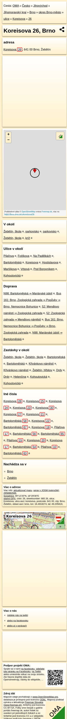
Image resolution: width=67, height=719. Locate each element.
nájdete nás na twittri (17, 615)
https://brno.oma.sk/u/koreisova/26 (19, 214)
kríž (27, 238)
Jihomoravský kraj (15, 12)
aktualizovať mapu (23, 490)
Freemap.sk (47, 211)
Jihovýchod (40, 5)
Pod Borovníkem (43, 269)
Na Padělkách (42, 255)
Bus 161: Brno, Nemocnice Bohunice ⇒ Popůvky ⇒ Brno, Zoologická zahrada (34, 326)
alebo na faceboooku (17, 620)
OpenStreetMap (28, 211)
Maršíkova (10, 269)
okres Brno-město (50, 12)
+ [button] (8, 134)
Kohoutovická (12, 275)
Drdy (59, 370)
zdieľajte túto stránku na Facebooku (24, 670)
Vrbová (25, 269)
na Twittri (36, 671)
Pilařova (9, 255)
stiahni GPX (10, 498)
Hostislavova (50, 262)
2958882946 (10, 493)
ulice (6, 18)
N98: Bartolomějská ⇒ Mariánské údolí (28, 293)
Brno (33, 12)
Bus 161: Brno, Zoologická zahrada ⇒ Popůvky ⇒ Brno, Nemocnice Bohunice (32, 300)
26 (30, 18)
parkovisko (32, 231)
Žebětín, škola (13, 231)
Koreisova (19, 18)
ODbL (43, 699)
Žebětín (12, 477)
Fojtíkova (23, 255)
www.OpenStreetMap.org (45, 696)
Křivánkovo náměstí (41, 363)
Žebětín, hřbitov (42, 370)
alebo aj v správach (17, 625)
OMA (16, 5)
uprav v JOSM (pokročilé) (46, 490)
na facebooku (28, 668)
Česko (26, 5)
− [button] (8, 140)
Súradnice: (9, 496)
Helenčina (20, 376)
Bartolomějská (13, 262)
